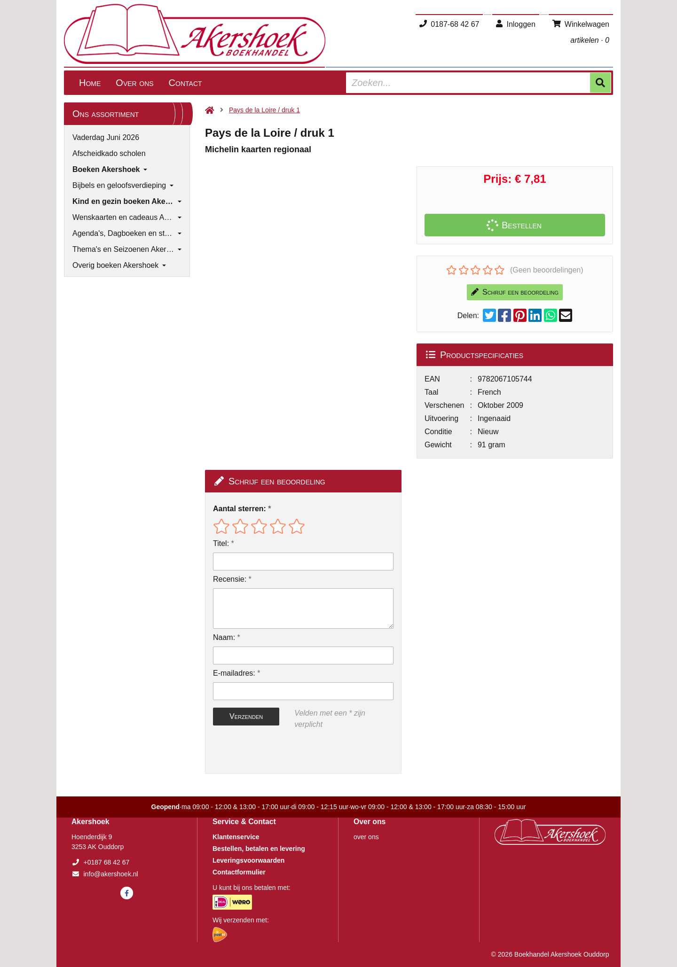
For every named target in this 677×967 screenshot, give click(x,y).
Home (90, 83)
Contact (185, 83)
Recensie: (229, 579)
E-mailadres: (234, 673)
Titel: (221, 543)
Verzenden (246, 716)
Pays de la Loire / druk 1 (264, 110)
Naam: (224, 637)
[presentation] (273, 752)
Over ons (134, 83)
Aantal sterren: (239, 509)
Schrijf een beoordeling (515, 292)
